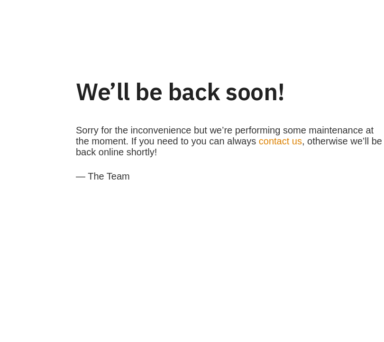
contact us (280, 141)
